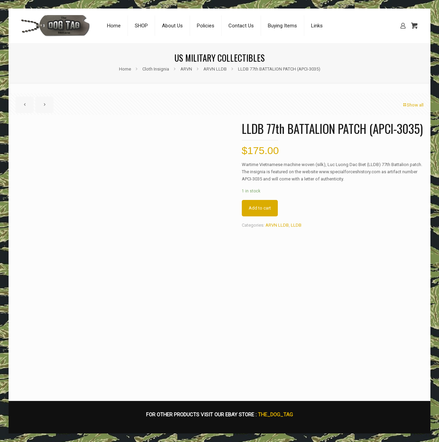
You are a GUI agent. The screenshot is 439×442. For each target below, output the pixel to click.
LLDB (296, 225)
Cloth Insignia (155, 69)
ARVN (186, 69)
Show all (413, 105)
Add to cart (260, 208)
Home (125, 69)
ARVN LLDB (215, 69)
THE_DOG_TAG (275, 415)
